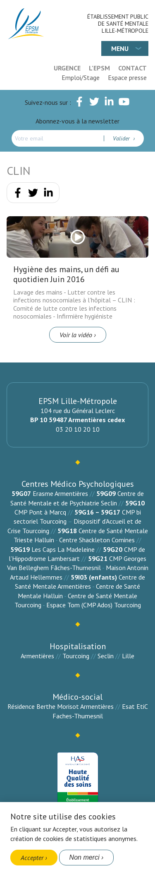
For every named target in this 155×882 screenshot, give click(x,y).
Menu (120, 48)
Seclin (106, 656)
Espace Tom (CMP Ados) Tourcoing (93, 605)
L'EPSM (99, 68)
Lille (128, 656)
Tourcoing (75, 656)
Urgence (67, 68)
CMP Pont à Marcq (40, 512)
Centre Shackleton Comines (97, 540)
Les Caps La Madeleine (63, 549)
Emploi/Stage (81, 77)
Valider (122, 138)
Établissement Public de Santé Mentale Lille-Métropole (117, 23)
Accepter (32, 857)
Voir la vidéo (76, 335)
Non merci (84, 857)
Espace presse (127, 77)
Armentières (37, 656)
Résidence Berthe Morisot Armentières (60, 706)
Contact (132, 68)
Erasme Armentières (60, 493)
